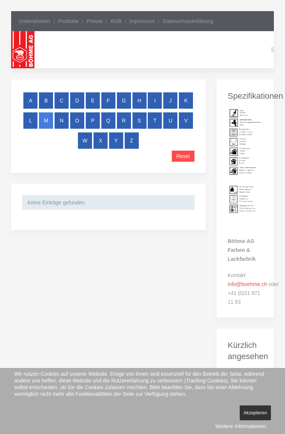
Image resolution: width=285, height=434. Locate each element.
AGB (115, 21)
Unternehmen (34, 21)
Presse (94, 21)
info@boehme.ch (247, 284)
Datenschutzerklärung (188, 21)
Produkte (68, 21)
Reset (183, 156)
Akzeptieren (255, 412)
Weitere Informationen (240, 426)
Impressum (142, 21)
